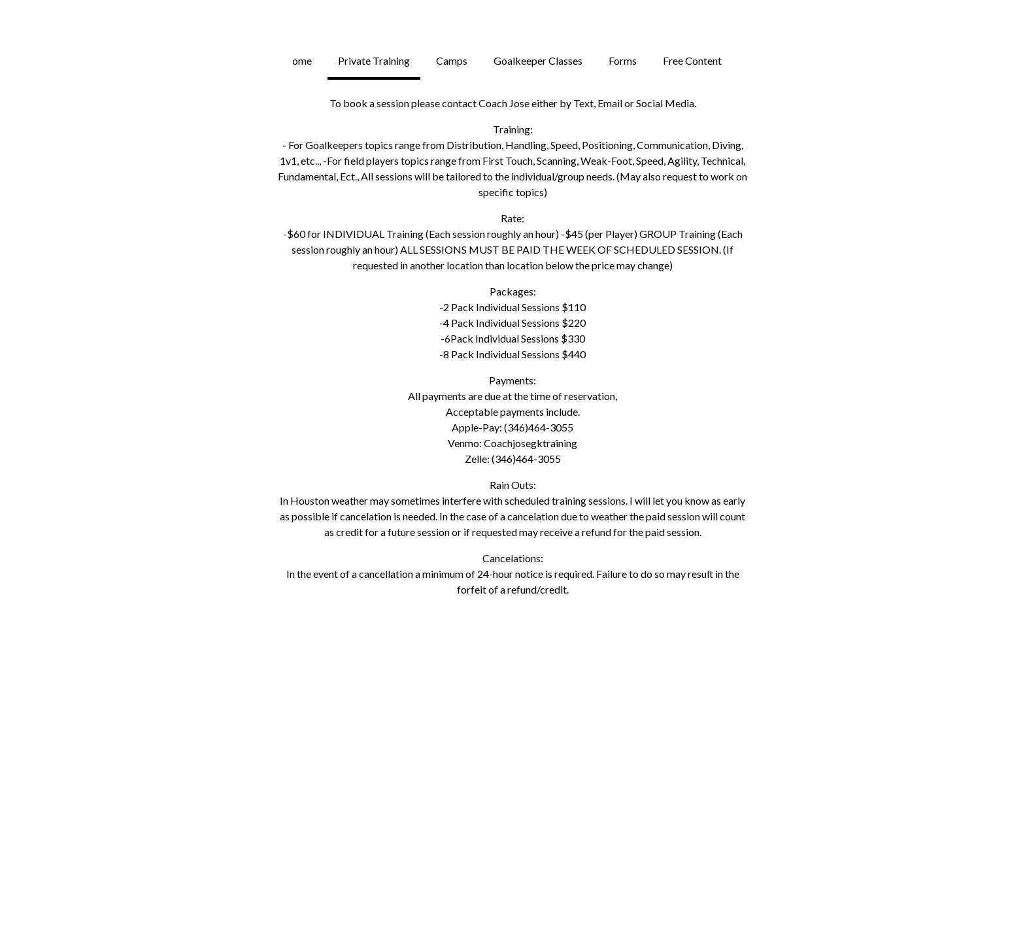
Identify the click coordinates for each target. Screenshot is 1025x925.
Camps (451, 60)
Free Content (692, 60)
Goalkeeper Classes (538, 60)
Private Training (374, 60)
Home (298, 60)
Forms (623, 60)
